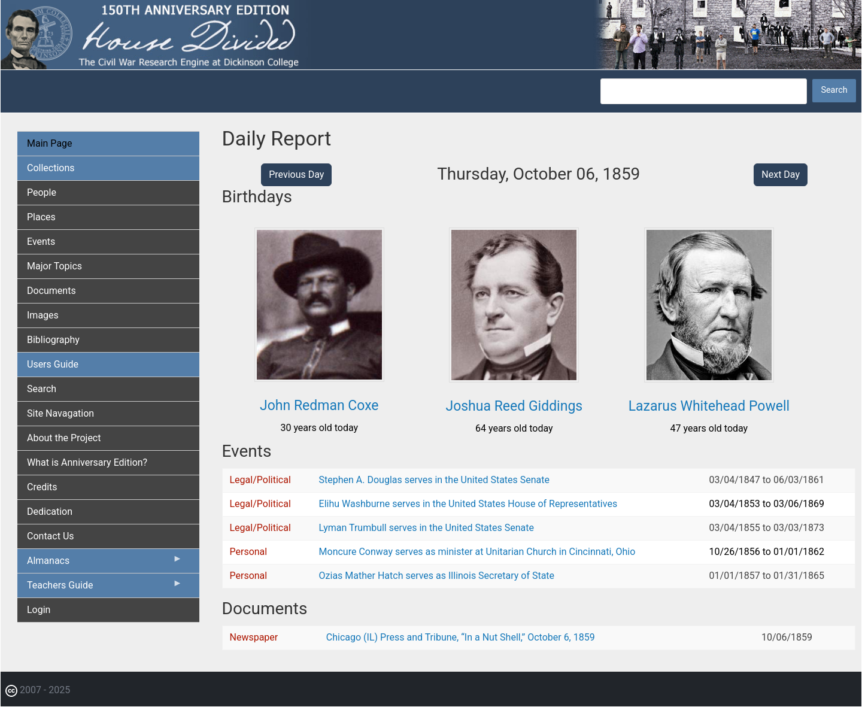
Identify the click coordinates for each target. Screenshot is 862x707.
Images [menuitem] (43, 315)
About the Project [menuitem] (64, 438)
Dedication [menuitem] (49, 511)
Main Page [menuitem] (49, 143)
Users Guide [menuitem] (52, 364)
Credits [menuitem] (42, 487)
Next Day (780, 174)
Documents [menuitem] (51, 290)
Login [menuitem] (38, 609)
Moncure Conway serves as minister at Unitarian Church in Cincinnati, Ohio (477, 551)
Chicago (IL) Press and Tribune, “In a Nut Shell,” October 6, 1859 (460, 637)
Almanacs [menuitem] (104, 563)
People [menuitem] (41, 192)
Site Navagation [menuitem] (60, 413)
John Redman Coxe (319, 406)
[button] (319, 377)
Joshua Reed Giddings (513, 406)
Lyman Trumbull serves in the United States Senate (426, 527)
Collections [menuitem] (51, 168)
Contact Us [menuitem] (50, 536)
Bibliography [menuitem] (53, 339)
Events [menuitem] (41, 241)
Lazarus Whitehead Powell (709, 406)
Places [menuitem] (41, 217)
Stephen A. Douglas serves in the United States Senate (434, 480)
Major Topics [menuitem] (54, 266)
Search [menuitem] (41, 389)
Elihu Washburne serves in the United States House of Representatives (468, 503)
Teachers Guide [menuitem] (104, 587)
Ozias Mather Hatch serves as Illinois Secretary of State (437, 575)
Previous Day (296, 174)
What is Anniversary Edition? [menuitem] (87, 462)
